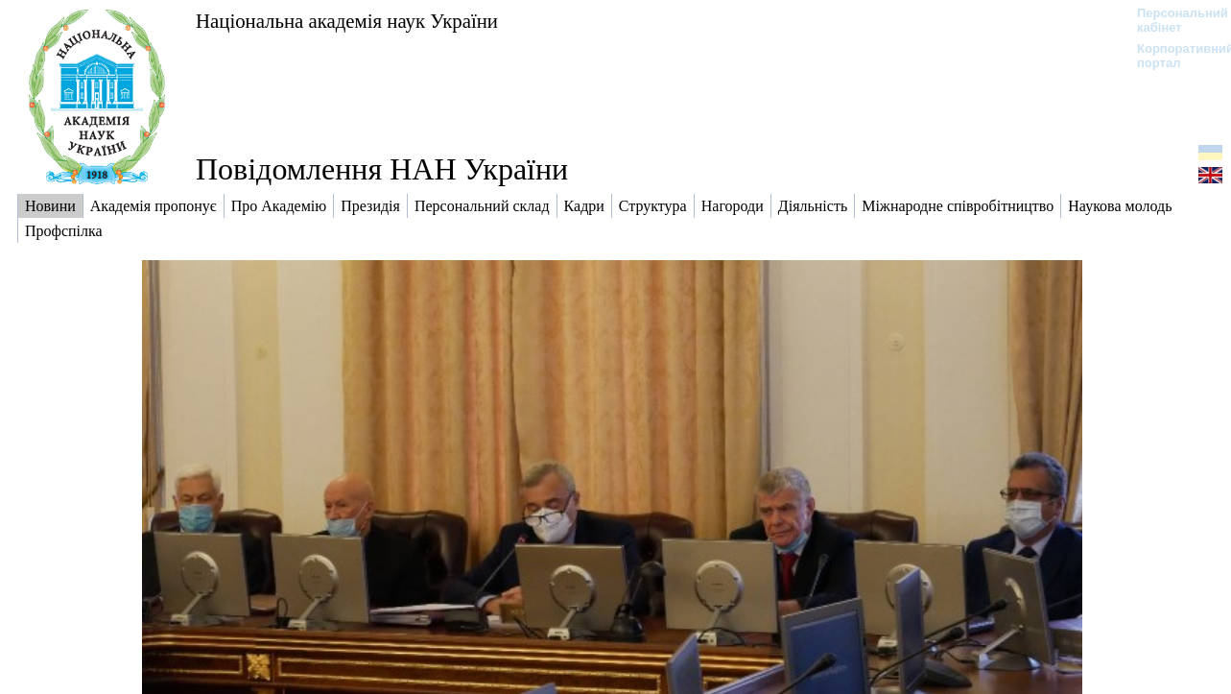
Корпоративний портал (1173, 55)
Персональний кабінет (1173, 20)
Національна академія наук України (347, 21)
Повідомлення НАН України (382, 169)
